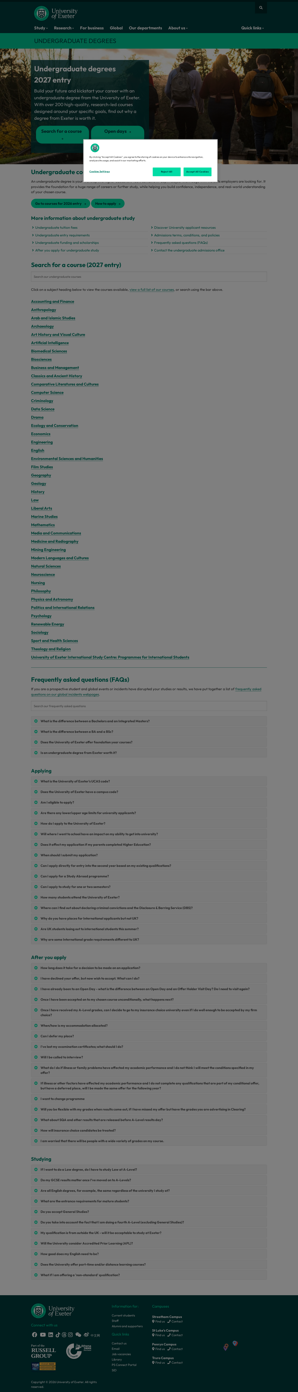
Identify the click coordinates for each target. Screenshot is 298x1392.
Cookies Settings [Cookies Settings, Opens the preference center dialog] (99, 171)
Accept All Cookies (197, 171)
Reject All (166, 171)
